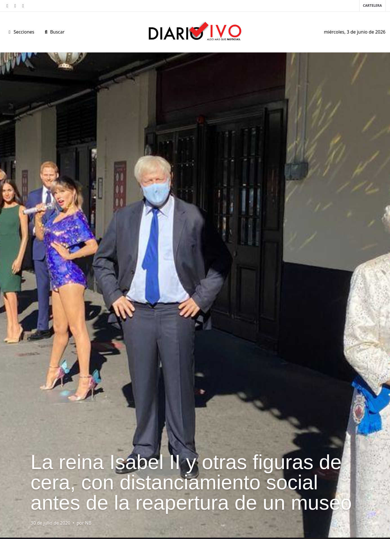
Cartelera (372, 5)
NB (88, 523)
